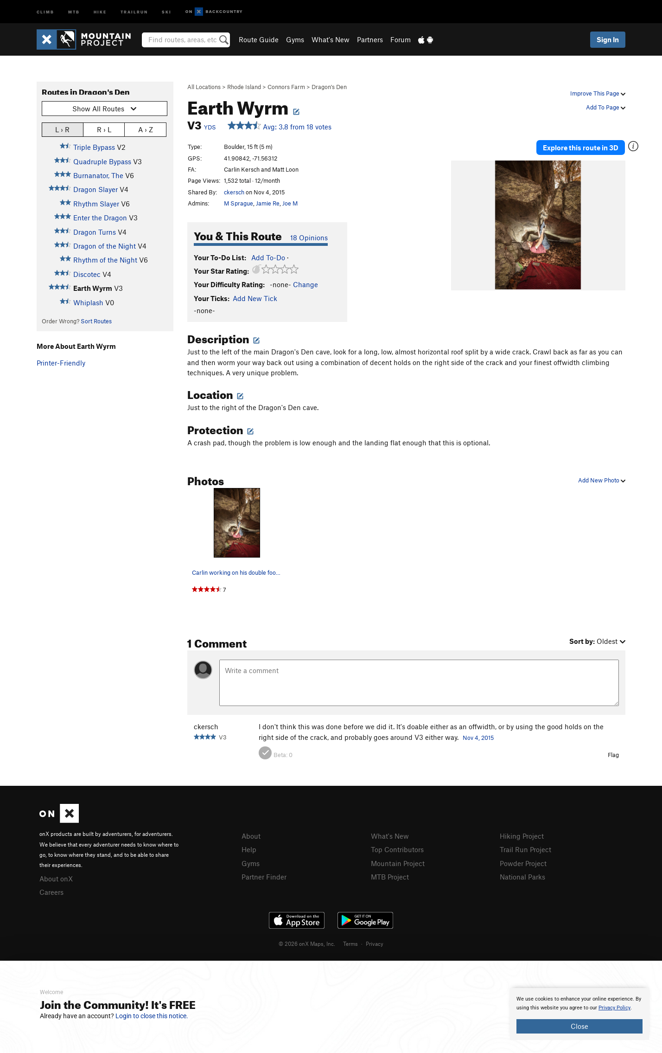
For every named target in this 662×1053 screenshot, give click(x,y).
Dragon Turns (94, 232)
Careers (51, 892)
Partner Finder (264, 877)
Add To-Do (268, 257)
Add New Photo (601, 480)
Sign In (608, 39)
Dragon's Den (329, 86)
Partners (370, 39)
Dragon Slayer (95, 189)
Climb (45, 11)
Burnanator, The (98, 175)
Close (579, 1026)
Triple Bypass (94, 147)
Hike (100, 11)
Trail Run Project (525, 849)
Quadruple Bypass (102, 161)
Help (249, 849)
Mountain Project (398, 863)
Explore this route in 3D (580, 147)
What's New (331, 39)
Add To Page (605, 107)
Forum (400, 39)
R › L (104, 129)
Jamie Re (268, 203)
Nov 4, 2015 (478, 737)
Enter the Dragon (100, 217)
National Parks (522, 877)
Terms (350, 943)
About (251, 836)
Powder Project (523, 863)
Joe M (290, 203)
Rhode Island (244, 86)
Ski (167, 11)
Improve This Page (597, 93)
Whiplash (88, 302)
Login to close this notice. (151, 1016)
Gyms (295, 39)
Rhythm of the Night (105, 260)
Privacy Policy (614, 1008)
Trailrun (134, 11)
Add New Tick (255, 298)
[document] (579, 1014)
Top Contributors (397, 849)
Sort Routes (96, 321)
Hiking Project (522, 836)
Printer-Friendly (61, 363)
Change (305, 284)
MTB (74, 11)
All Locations (204, 86)
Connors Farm (286, 86)
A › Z (145, 129)
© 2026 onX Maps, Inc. (307, 943)
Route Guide (259, 39)
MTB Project (390, 877)
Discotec (87, 274)
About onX (56, 878)
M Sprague (238, 203)
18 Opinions (309, 237)
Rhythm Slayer (96, 203)
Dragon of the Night (104, 246)
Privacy (374, 943)
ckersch (234, 192)
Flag (613, 754)
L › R (62, 129)
